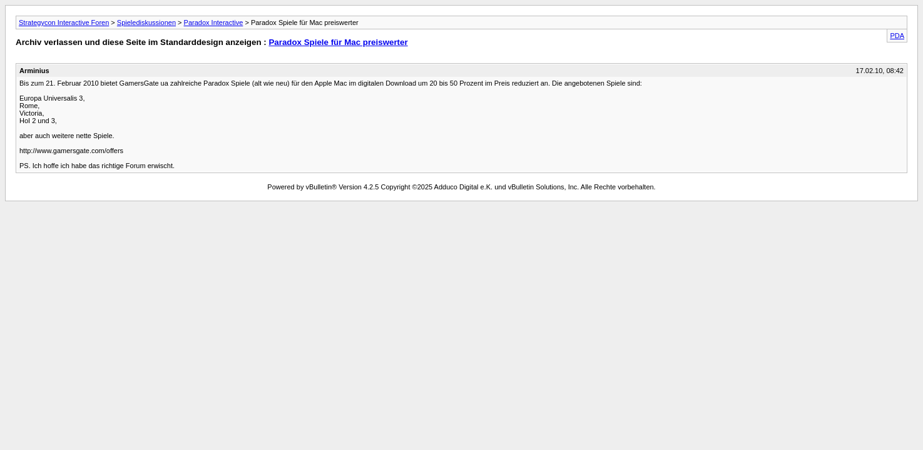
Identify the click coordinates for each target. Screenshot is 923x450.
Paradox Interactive (213, 22)
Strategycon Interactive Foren (64, 22)
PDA (897, 35)
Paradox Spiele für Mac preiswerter (337, 42)
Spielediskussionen (146, 22)
